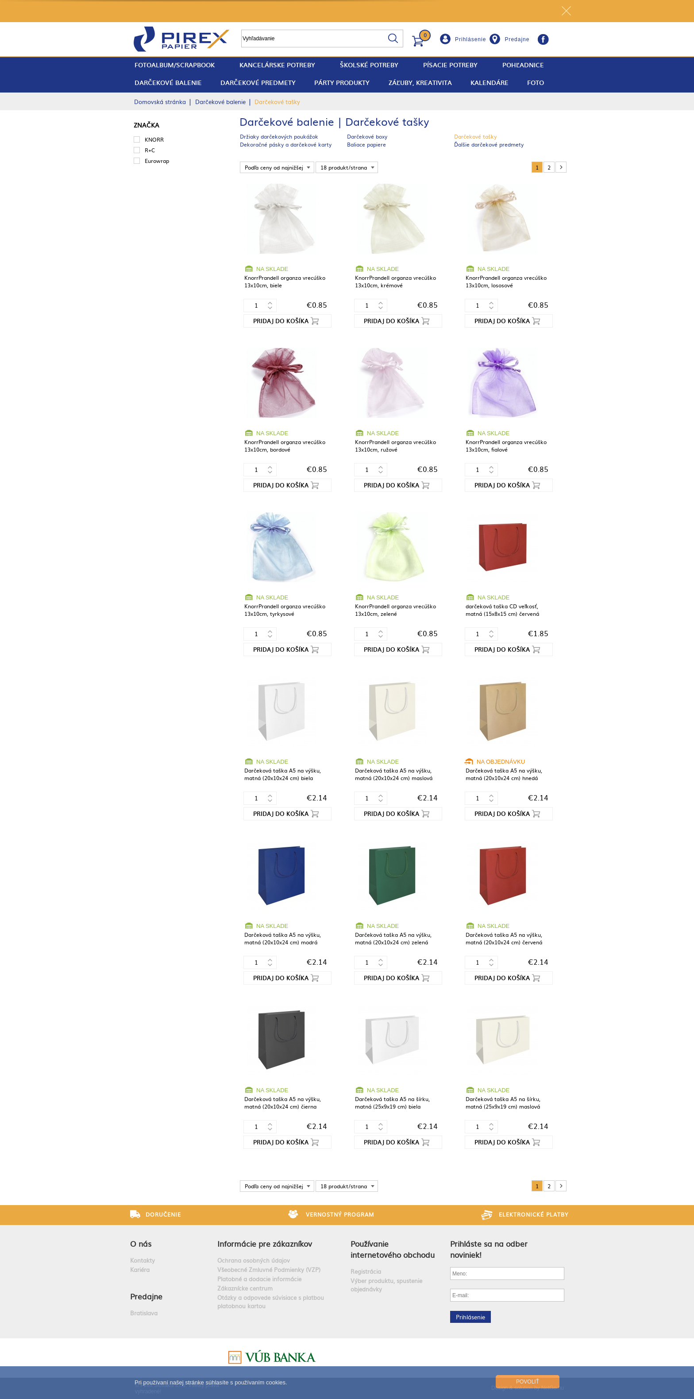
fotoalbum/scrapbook (175, 65)
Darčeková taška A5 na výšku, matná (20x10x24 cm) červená (504, 938)
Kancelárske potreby (277, 65)
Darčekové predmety (258, 82)
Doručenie (163, 1214)
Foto (535, 82)
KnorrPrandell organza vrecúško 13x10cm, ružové (395, 445)
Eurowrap (157, 161)
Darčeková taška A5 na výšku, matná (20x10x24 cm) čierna (282, 1102)
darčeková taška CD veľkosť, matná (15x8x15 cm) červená (502, 610)
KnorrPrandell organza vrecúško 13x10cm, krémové (395, 281)
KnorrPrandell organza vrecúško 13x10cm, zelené (395, 610)
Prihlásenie (470, 39)
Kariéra (140, 1269)
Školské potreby (369, 65)
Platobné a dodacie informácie (259, 1279)
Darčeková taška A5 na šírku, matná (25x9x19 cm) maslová (503, 1102)
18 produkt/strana (343, 167)
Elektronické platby (533, 1214)
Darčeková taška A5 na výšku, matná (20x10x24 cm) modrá (282, 938)
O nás (140, 1243)
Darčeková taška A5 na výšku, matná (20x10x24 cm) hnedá (504, 774)
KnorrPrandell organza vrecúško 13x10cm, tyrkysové (284, 610)
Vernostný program (340, 1214)
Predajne (517, 39)
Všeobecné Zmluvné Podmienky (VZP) (268, 1269)
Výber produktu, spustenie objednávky (386, 1284)
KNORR (154, 139)
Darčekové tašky (475, 136)
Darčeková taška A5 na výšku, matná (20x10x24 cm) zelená (393, 938)
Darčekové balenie (168, 82)
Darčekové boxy (367, 136)
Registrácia (366, 1271)
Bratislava (144, 1313)
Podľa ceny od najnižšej (274, 167)
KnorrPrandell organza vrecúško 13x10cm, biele (284, 281)
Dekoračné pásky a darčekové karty (286, 144)
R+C (150, 150)
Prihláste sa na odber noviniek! (489, 1249)
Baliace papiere (366, 144)
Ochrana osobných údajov (253, 1260)
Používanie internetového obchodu (393, 1249)
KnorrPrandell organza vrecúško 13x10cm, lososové (506, 281)
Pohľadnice (523, 65)
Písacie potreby (450, 65)
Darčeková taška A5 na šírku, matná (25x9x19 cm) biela (392, 1102)
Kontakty (142, 1260)
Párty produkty (342, 82)
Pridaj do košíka (280, 321)
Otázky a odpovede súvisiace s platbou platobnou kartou (270, 1301)
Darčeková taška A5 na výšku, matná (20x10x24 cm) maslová (393, 774)
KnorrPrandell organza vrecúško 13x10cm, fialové (506, 445)
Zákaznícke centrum (245, 1288)
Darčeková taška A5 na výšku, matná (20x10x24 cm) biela (282, 774)
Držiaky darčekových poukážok (279, 136)
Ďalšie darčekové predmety (489, 144)
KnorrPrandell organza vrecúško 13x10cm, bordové (284, 445)
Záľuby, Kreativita (420, 82)
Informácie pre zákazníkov (264, 1243)
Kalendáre (489, 82)
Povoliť (527, 1382)
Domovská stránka (160, 101)
